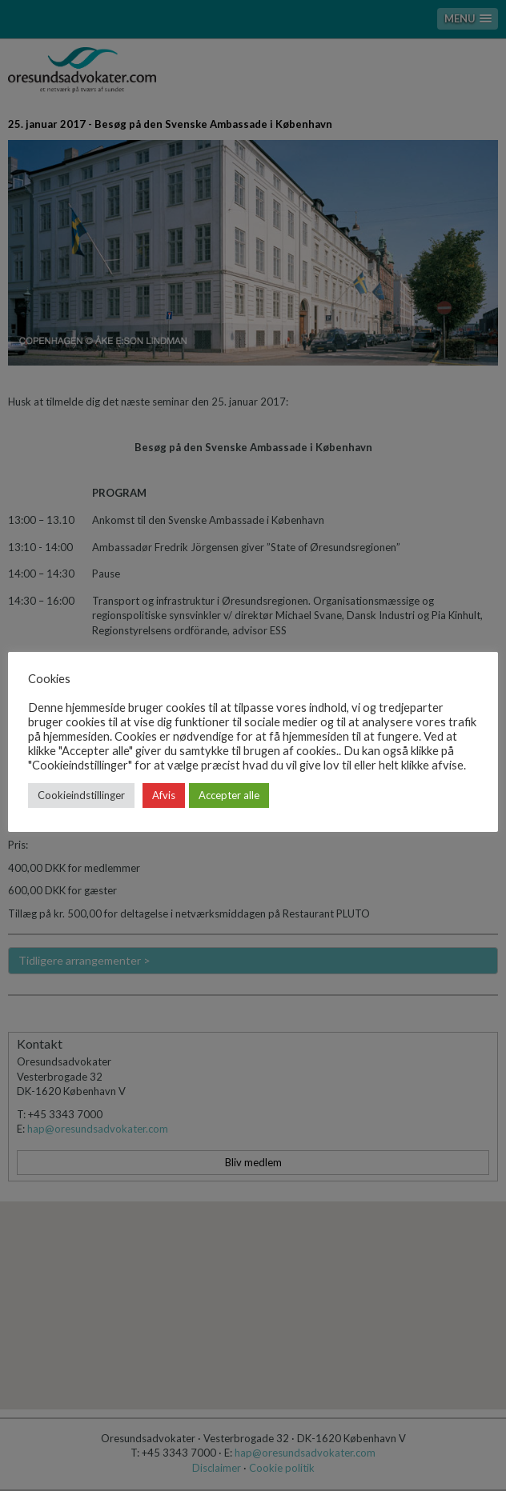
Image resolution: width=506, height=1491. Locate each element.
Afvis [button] (163, 795)
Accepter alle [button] (229, 795)
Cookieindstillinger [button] (81, 795)
